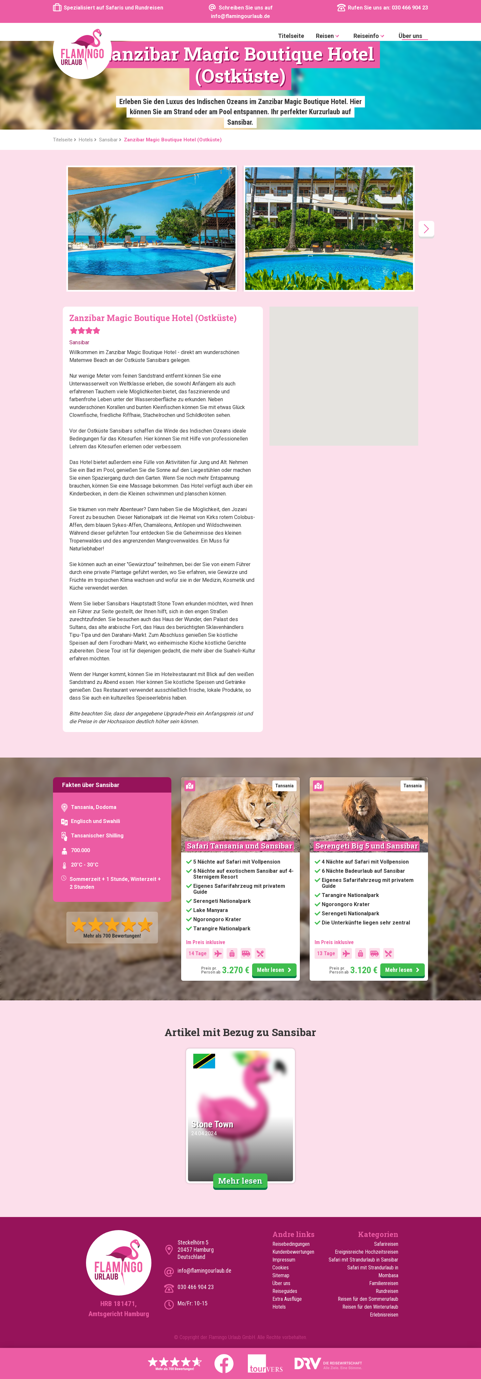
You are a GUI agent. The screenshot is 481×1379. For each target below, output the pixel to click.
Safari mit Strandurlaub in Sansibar (363, 1260)
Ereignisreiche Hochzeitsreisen (366, 1252)
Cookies (280, 1267)
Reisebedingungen (291, 1244)
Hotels (279, 1307)
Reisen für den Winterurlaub (370, 1307)
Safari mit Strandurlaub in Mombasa (372, 1271)
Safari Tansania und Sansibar (239, 846)
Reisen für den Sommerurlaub (368, 1299)
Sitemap (280, 1275)
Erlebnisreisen (384, 1315)
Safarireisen (386, 1244)
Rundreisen (387, 1291)
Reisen (329, 36)
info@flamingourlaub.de (204, 1270)
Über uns (410, 35)
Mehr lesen (275, 970)
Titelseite (291, 35)
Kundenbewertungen (293, 1252)
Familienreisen (383, 1283)
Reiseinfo (370, 36)
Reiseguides (284, 1291)
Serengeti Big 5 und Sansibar (367, 846)
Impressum (283, 1260)
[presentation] (426, 229)
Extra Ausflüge (287, 1299)
